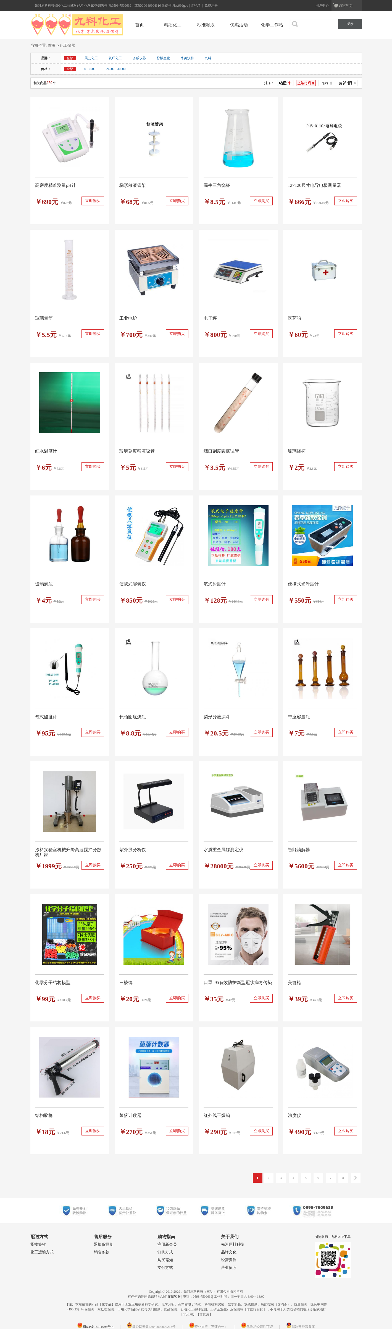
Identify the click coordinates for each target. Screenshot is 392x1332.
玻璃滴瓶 (44, 584)
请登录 (196, 5)
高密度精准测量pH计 (55, 185)
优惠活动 (239, 24)
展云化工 (91, 58)
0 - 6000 (90, 69)
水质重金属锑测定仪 (223, 849)
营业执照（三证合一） (208, 1327)
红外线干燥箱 (217, 1115)
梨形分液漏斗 (217, 716)
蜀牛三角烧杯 (217, 185)
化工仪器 (67, 46)
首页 (139, 24)
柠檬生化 (163, 58)
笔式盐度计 (215, 584)
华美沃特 (187, 58)
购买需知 (165, 1260)
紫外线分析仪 (132, 849)
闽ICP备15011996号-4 (95, 1327)
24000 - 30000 (116, 69)
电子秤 (210, 318)
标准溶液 (206, 24)
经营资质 (228, 1260)
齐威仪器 (139, 58)
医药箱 (294, 318)
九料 (208, 58)
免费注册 (211, 5)
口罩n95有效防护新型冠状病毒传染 (238, 982)
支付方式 (165, 1268)
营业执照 (228, 1268)
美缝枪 (294, 982)
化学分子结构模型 (52, 982)
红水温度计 (46, 451)
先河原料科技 (232, 1244)
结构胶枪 (44, 1115)
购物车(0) (345, 5)
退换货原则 (103, 1244)
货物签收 (38, 1244)
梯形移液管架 (132, 185)
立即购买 (93, 201)
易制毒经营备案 (300, 1327)
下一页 (356, 1178)
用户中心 (322, 5)
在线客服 (174, 1297)
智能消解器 (299, 849)
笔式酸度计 (46, 716)
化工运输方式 (42, 1252)
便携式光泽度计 (303, 584)
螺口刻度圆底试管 (221, 451)
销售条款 (101, 1252)
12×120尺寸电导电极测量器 (314, 185)
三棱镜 (126, 982)
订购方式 (165, 1252)
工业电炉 (128, 318)
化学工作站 (272, 24)
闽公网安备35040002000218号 (151, 1327)
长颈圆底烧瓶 (132, 716)
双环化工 (115, 58)
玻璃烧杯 (297, 451)
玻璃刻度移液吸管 (137, 451)
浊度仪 (294, 1115)
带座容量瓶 (299, 716)
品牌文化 (228, 1252)
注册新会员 (167, 1244)
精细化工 (172, 24)
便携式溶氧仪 (132, 584)
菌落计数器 (130, 1115)
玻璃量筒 (44, 318)
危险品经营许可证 (257, 1327)
